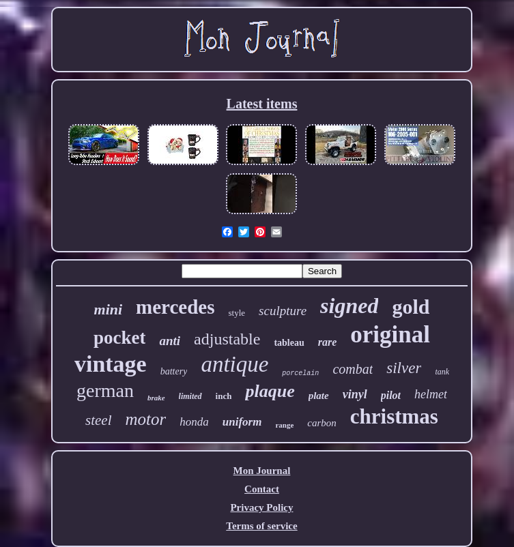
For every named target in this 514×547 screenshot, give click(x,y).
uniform (242, 421)
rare (327, 342)
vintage (110, 363)
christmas (394, 416)
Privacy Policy (261, 507)
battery (174, 371)
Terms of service (261, 525)
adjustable (227, 339)
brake (156, 398)
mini (108, 309)
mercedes (175, 307)
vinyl (355, 394)
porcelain (300, 373)
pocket (120, 337)
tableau (289, 343)
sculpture (282, 311)
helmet (430, 394)
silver (403, 367)
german (105, 390)
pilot (391, 395)
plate (319, 395)
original (390, 334)
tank (442, 371)
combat (352, 368)
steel (98, 420)
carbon (322, 422)
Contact (261, 489)
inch (224, 396)
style (237, 313)
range (284, 425)
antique (234, 364)
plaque (269, 391)
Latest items (262, 103)
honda (194, 421)
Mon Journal (262, 470)
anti (169, 341)
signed (349, 305)
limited (190, 396)
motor (146, 419)
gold (410, 306)
